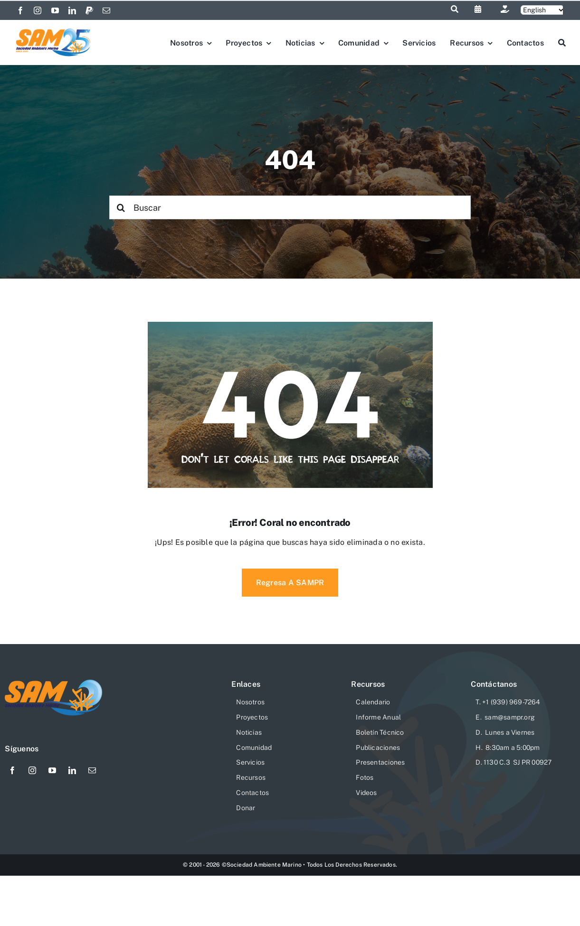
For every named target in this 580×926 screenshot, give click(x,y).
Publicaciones (378, 747)
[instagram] (37, 10)
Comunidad (254, 747)
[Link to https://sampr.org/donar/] (505, 9)
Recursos (251, 777)
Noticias (249, 732)
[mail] (106, 10)
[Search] (121, 207)
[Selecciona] (543, 10)
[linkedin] (72, 10)
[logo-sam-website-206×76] (54, 683)
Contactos (252, 792)
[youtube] (55, 10)
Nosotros (250, 702)
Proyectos (252, 717)
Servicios (250, 762)
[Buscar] (290, 207)
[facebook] (20, 10)
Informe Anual (378, 717)
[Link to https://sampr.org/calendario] (478, 9)
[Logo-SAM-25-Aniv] (53, 30)
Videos (366, 792)
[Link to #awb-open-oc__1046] (454, 9)
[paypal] (89, 10)
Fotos (364, 777)
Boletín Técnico (380, 732)
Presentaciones (380, 762)
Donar (245, 808)
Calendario (373, 702)
